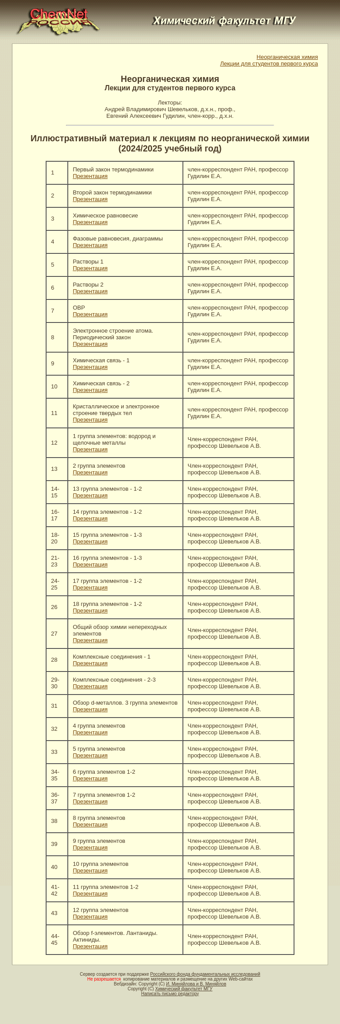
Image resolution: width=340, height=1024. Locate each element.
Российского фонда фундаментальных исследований (205, 974)
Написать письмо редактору (170, 993)
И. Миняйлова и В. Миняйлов (196, 983)
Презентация (90, 176)
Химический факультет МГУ (183, 988)
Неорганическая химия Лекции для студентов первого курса (269, 60)
